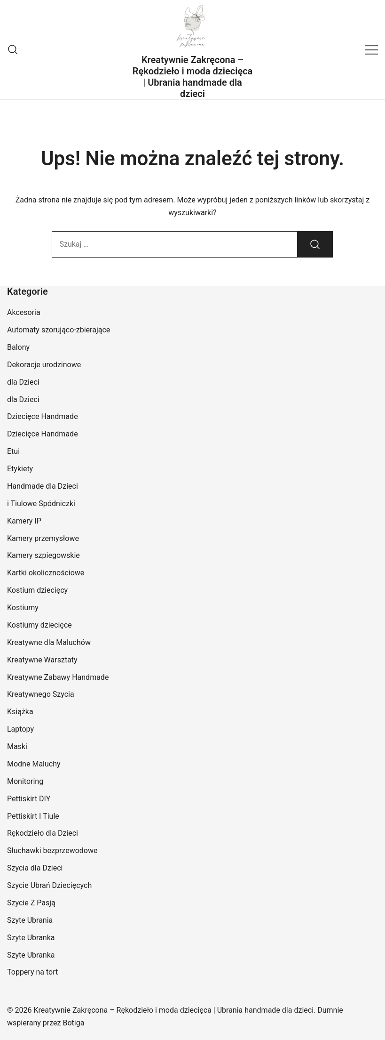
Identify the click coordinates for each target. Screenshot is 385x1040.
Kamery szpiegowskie (43, 555)
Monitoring (25, 781)
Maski (17, 746)
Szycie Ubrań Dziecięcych (49, 885)
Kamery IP (24, 520)
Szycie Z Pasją (31, 902)
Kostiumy (23, 607)
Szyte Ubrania (30, 920)
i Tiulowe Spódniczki (41, 503)
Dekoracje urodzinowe (44, 364)
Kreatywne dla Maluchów (49, 642)
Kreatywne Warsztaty (42, 659)
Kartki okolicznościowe (45, 572)
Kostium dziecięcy (37, 590)
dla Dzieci (23, 382)
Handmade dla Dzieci (42, 486)
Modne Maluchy (34, 763)
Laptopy (20, 729)
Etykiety (20, 468)
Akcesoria (23, 312)
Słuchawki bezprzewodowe (52, 850)
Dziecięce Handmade (42, 416)
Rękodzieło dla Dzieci (42, 833)
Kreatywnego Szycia (40, 694)
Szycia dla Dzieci (35, 867)
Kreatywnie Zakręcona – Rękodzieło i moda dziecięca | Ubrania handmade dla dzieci (193, 76)
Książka (20, 711)
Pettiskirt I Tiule (33, 816)
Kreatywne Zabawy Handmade (58, 677)
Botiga (73, 1022)
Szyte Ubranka (31, 937)
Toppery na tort (32, 971)
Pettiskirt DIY (28, 798)
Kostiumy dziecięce (39, 625)
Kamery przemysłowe (43, 538)
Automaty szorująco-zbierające (58, 329)
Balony (18, 347)
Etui (13, 451)
